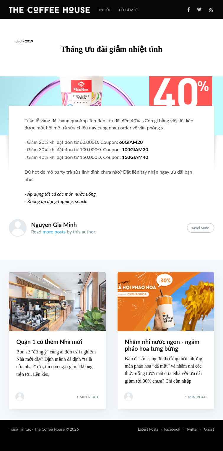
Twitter (192, 429)
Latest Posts (148, 429)
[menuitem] (104, 10)
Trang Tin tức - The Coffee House (37, 429)
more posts (54, 231)
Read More (200, 228)
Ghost (209, 429)
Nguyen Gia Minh (54, 224)
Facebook (172, 429)
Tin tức (104, 10)
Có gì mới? (129, 10)
